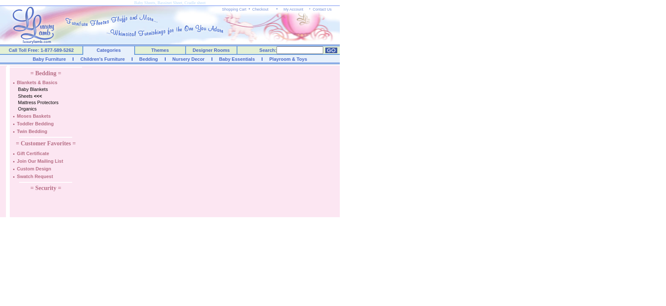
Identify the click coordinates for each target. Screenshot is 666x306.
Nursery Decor (188, 59)
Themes (160, 50)
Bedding (148, 59)
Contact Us (322, 9)
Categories (109, 50)
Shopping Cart (234, 9)
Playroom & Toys (288, 59)
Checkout (260, 9)
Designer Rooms (210, 50)
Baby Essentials (237, 59)
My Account (293, 9)
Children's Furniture (102, 59)
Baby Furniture (49, 59)
